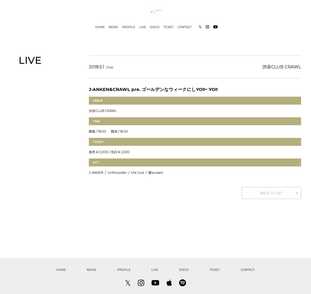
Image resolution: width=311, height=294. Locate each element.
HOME (100, 27)
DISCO (154, 27)
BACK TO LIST (271, 193)
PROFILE (128, 27)
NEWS (113, 27)
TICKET (168, 27)
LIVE (142, 27)
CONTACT (184, 27)
